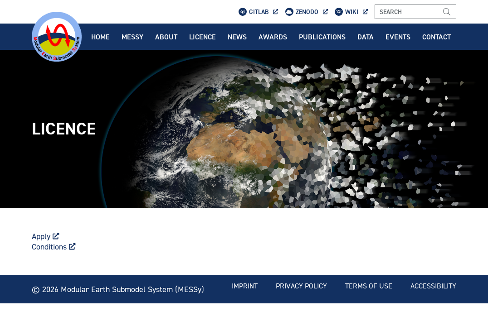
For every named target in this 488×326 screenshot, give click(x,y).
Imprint (245, 285)
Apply (45, 236)
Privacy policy (301, 285)
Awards (273, 36)
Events (398, 36)
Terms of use (368, 285)
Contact (436, 36)
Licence (202, 36)
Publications (322, 36)
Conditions (53, 246)
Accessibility (433, 285)
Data (365, 36)
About (166, 36)
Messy (132, 36)
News (237, 36)
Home (100, 36)
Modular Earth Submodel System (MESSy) (132, 289)
